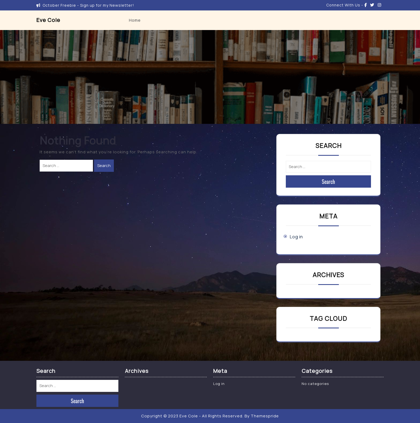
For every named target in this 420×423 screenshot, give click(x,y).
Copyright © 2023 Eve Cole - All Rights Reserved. (192, 416)
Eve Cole (48, 20)
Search (104, 165)
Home (135, 20)
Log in (296, 237)
